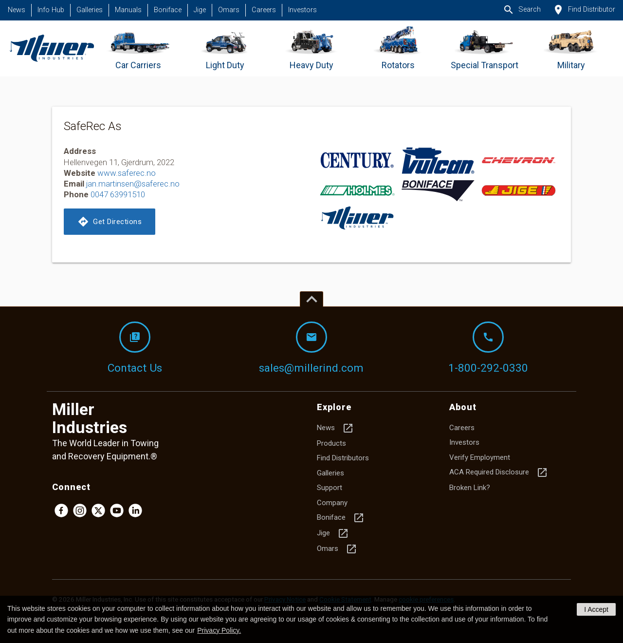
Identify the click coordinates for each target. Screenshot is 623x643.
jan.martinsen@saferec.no (133, 184)
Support (329, 487)
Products (331, 443)
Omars (228, 10)
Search (522, 10)
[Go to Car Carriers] (138, 48)
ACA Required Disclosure (498, 472)
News (16, 10)
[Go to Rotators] (397, 48)
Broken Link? (469, 487)
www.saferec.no (126, 173)
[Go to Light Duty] (225, 48)
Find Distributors (343, 458)
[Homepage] (51, 48)
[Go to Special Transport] (484, 48)
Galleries (89, 10)
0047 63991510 (118, 194)
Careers (264, 10)
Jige (200, 10)
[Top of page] (311, 299)
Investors (302, 10)
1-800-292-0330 (488, 348)
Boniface (168, 10)
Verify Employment (479, 457)
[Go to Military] (571, 48)
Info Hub (50, 10)
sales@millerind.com (311, 348)
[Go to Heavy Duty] (311, 48)
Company (332, 502)
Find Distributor (583, 10)
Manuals (128, 10)
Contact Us (135, 348)
